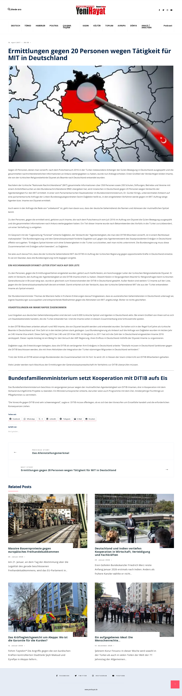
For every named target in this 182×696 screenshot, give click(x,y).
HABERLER (40, 25)
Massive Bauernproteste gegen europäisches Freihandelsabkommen (33, 549)
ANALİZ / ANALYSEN (146, 26)
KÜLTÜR (97, 25)
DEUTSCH (15, 25)
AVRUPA (122, 25)
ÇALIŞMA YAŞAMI (67, 26)
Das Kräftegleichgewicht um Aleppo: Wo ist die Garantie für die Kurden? (38, 638)
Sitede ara (14, 9)
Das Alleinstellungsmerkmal (50, 452)
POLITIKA (54, 25)
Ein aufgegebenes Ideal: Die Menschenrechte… (114, 638)
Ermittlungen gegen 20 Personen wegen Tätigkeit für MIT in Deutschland (68, 469)
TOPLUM (109, 25)
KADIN (86, 25)
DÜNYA (133, 25)
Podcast (168, 25)
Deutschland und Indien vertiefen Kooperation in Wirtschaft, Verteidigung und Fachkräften (122, 551)
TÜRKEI (27, 25)
